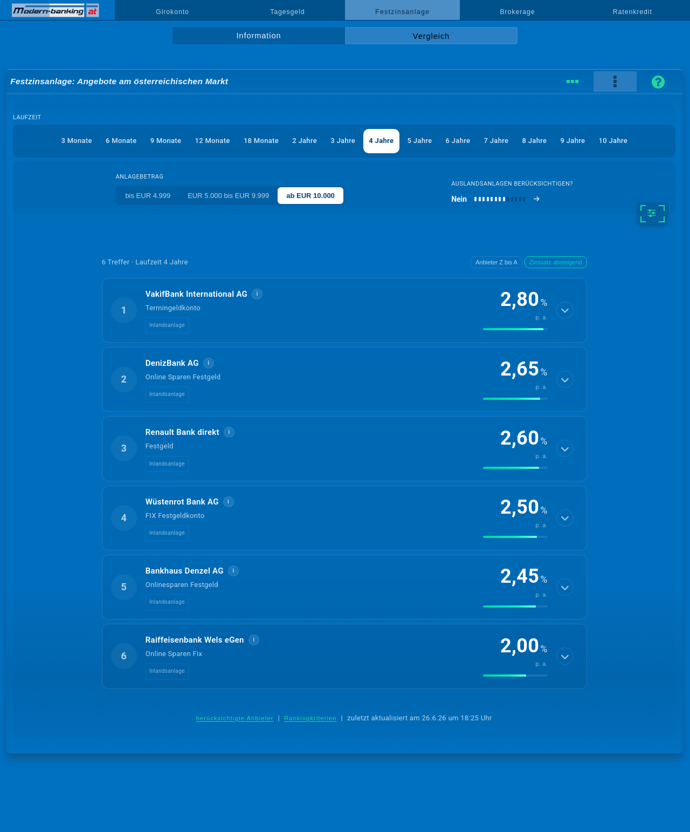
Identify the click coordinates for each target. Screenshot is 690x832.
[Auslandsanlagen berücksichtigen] (495, 199)
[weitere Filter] (652, 213)
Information (258, 35)
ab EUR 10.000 (310, 196)
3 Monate (76, 141)
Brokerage (517, 12)
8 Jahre (534, 141)
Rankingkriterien (310, 718)
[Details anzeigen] (565, 310)
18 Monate (261, 141)
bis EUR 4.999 (147, 196)
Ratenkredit (632, 12)
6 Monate (121, 141)
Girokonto (172, 12)
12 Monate (212, 141)
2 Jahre (304, 141)
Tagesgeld (287, 12)
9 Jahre (573, 141)
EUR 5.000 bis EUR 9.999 (228, 196)
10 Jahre (613, 141)
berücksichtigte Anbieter (235, 718)
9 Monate (165, 141)
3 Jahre (342, 141)
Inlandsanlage (167, 325)
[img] (515, 329)
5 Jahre (420, 141)
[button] (344, 310)
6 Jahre (458, 141)
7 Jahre (496, 141)
